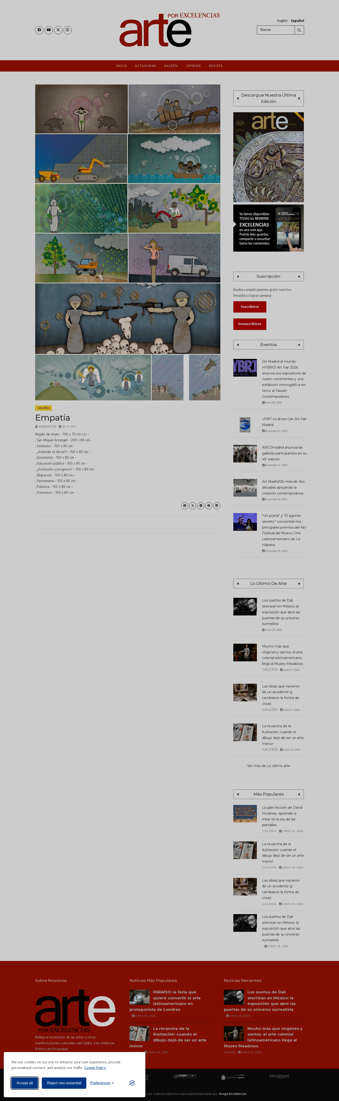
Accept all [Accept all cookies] (25, 1083)
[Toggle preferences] (102, 1083)
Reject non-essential (64, 1083)
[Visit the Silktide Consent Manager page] (132, 1083)
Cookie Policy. (95, 1068)
